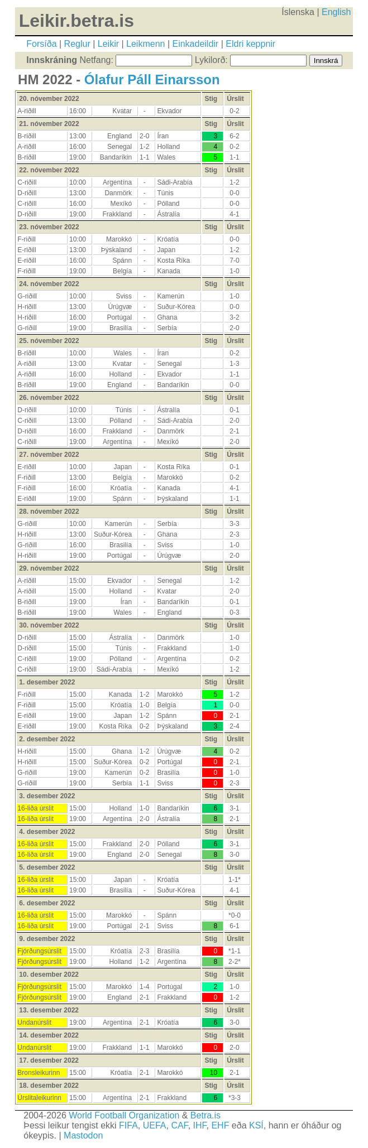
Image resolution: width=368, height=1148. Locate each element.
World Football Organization (124, 1115)
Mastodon (83, 1135)
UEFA (154, 1125)
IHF (200, 1125)
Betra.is (205, 1115)
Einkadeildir (195, 44)
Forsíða (41, 44)
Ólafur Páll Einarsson (152, 79)
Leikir (108, 44)
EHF (220, 1125)
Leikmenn (145, 44)
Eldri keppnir (250, 44)
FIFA (128, 1125)
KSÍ (256, 1125)
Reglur (77, 44)
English (336, 12)
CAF (179, 1125)
